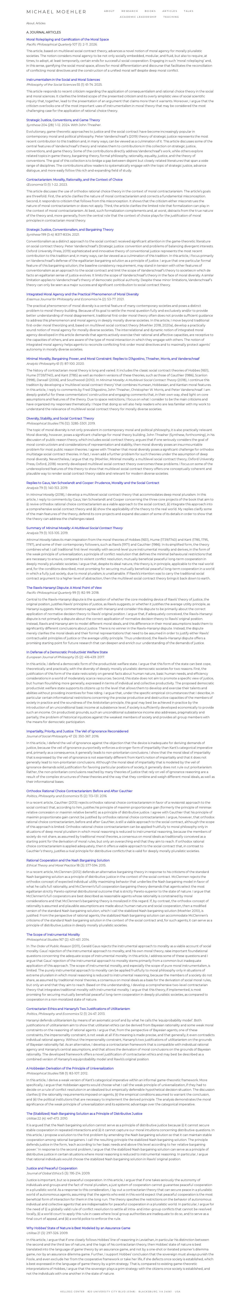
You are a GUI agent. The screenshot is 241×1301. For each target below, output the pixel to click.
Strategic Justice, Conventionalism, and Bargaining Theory (70, 229)
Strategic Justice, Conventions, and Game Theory (63, 120)
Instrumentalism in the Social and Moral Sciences (63, 80)
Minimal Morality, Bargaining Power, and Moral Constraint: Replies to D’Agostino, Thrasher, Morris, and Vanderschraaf (112, 359)
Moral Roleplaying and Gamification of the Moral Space (67, 39)
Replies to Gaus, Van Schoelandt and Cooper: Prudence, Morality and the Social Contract (92, 483)
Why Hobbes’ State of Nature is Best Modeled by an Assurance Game (78, 1228)
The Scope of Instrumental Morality (53, 934)
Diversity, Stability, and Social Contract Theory (60, 418)
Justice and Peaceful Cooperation (51, 1168)
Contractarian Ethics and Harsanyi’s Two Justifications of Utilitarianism (78, 1009)
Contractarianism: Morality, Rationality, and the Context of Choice (74, 180)
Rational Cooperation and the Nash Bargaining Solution (68, 860)
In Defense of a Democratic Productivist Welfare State (67, 652)
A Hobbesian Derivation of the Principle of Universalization (70, 1068)
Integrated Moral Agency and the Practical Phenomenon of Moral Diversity (82, 294)
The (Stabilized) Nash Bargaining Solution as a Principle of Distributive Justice (84, 1114)
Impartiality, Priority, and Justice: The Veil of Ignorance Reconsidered (77, 731)
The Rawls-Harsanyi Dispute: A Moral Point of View (64, 588)
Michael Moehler (56, 11)
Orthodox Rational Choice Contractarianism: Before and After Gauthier (79, 791)
